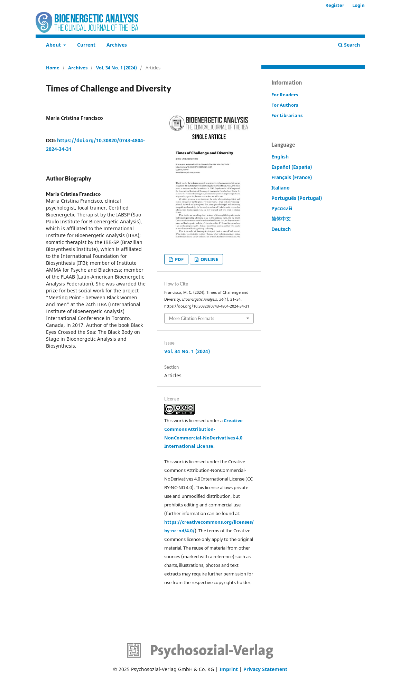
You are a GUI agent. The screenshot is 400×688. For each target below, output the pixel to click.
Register (334, 5)
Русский (281, 208)
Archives (116, 44)
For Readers (284, 94)
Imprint (229, 669)
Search (349, 44)
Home (52, 68)
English (280, 156)
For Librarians (287, 115)
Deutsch (281, 229)
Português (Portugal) (296, 198)
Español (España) (291, 167)
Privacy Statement (265, 669)
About (54, 44)
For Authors (284, 105)
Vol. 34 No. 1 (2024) (116, 68)
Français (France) (291, 177)
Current (86, 44)
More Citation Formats (191, 318)
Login (358, 5)
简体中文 (281, 218)
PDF (179, 259)
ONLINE (208, 259)
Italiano (280, 187)
